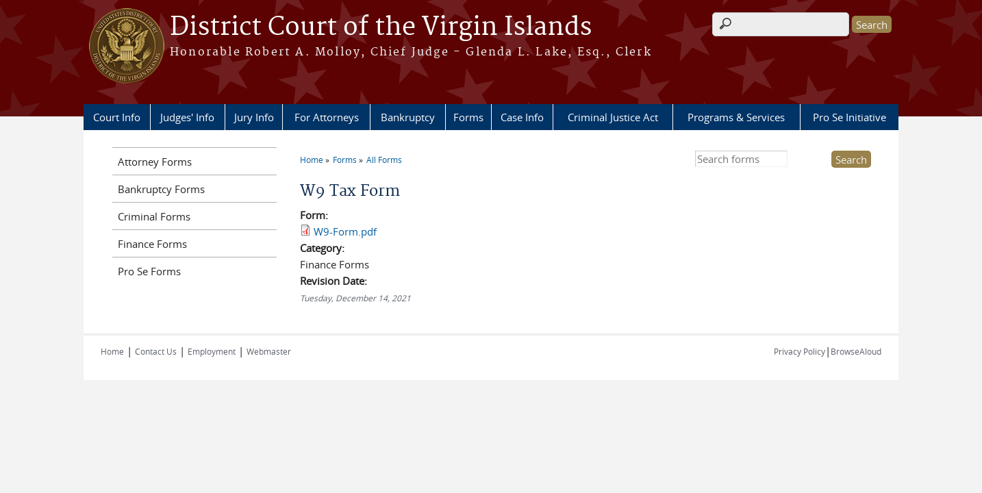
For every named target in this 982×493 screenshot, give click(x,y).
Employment (212, 351)
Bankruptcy (408, 117)
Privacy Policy (799, 351)
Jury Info (254, 117)
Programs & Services (736, 117)
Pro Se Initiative (849, 117)
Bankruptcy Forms (161, 189)
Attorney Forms (155, 161)
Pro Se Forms (149, 271)
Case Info (522, 117)
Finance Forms (152, 244)
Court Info (116, 117)
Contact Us (156, 351)
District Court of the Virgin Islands (381, 27)
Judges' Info (187, 117)
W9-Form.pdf (345, 231)
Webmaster (269, 351)
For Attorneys (326, 117)
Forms (468, 117)
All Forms (384, 159)
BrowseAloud (856, 351)
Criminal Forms (154, 216)
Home (311, 159)
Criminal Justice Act (613, 117)
